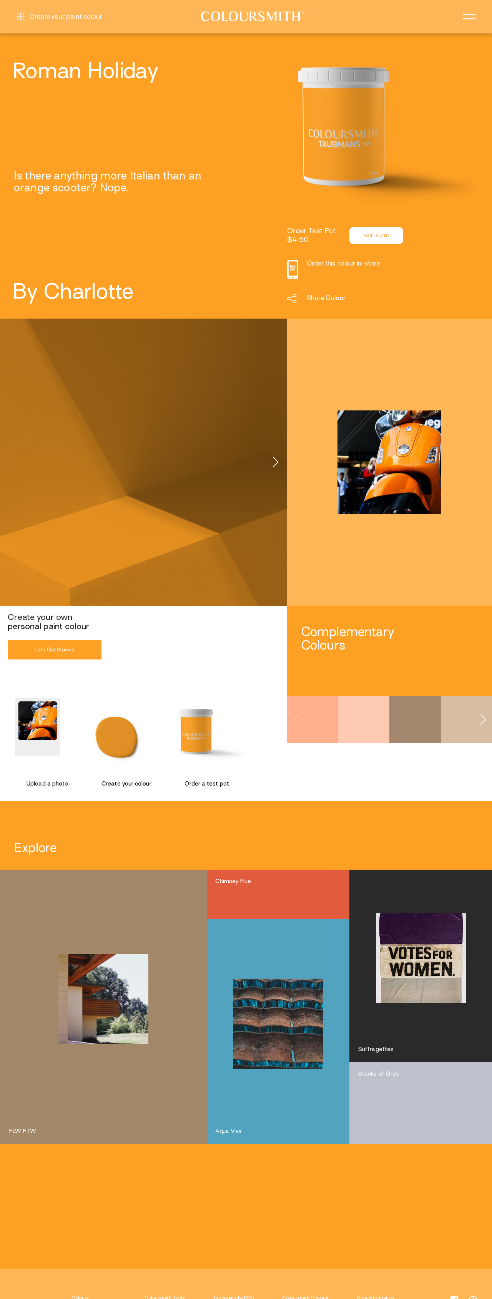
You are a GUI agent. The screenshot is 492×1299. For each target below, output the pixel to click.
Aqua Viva (228, 1131)
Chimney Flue (233, 881)
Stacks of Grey (378, 1074)
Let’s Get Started (54, 649)
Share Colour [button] (326, 299)
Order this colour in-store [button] (343, 264)
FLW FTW (23, 1131)
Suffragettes (376, 1049)
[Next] (274, 462)
